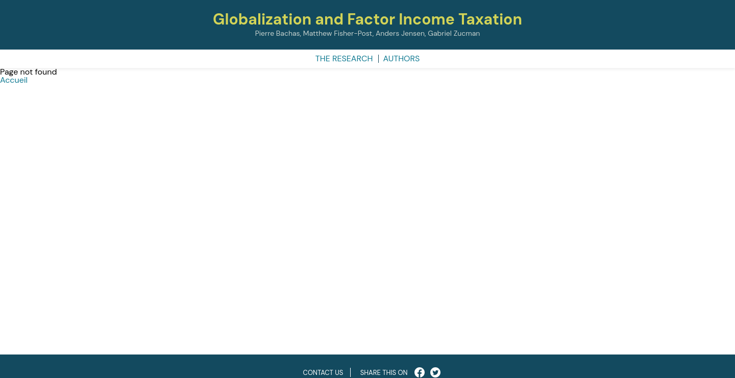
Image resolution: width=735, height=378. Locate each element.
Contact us (323, 372)
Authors (401, 58)
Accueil (14, 80)
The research (344, 58)
